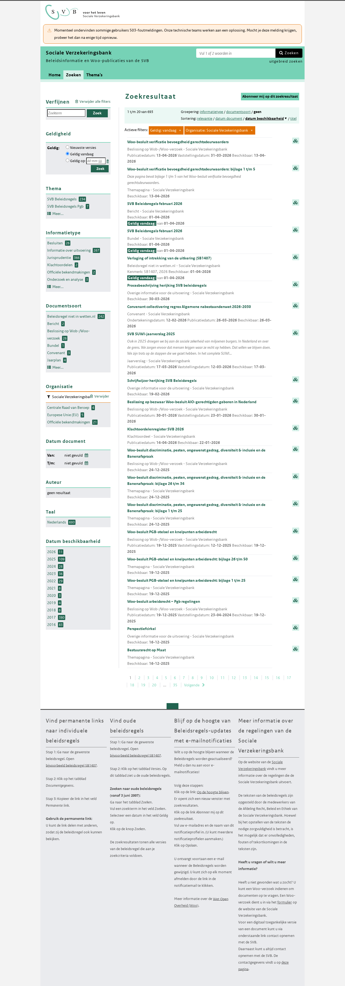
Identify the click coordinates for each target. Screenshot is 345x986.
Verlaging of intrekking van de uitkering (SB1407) (199, 268)
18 (132, 685)
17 (289, 677)
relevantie (204, 118)
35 (175, 685)
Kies (108, 160)
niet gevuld (73, 455)
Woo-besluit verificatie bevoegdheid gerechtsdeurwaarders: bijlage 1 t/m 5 (199, 183)
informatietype (211, 111)
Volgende (191, 685)
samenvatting (295, 141)
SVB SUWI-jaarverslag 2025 (199, 353)
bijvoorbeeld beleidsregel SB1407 (71, 765)
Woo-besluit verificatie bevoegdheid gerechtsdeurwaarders (199, 152)
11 (222, 677)
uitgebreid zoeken (285, 61)
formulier (284, 902)
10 (211, 677)
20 (154, 685)
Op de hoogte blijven (213, 792)
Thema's (94, 75)
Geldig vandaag (82, 154)
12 (234, 677)
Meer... (58, 213)
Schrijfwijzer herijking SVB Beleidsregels (199, 387)
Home (55, 75)
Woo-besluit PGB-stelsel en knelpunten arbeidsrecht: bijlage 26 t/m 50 (199, 566)
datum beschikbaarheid (264, 118)
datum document (228, 118)
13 (245, 677)
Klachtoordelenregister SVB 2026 (199, 436)
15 (267, 677)
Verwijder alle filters (95, 101)
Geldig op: (77, 161)
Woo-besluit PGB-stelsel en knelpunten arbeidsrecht (199, 541)
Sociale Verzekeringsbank (260, 765)
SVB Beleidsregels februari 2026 (199, 213)
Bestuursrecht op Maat (199, 657)
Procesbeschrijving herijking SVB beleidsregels (199, 292)
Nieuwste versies (83, 147)
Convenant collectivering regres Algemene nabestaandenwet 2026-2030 (199, 316)
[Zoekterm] (235, 53)
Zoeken (292, 52)
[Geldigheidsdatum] (96, 161)
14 (256, 677)
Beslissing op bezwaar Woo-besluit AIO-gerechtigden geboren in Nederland (199, 411)
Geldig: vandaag (163, 130)
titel (293, 118)
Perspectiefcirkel (199, 635)
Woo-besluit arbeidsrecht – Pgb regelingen (199, 611)
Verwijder (101, 396)
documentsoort (238, 111)
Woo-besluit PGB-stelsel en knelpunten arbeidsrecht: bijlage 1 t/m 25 (199, 587)
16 (278, 677)
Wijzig (86, 454)
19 (143, 685)
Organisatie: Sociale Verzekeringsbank (217, 130)
